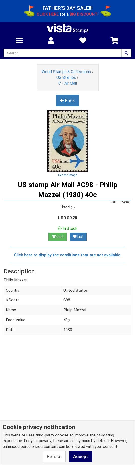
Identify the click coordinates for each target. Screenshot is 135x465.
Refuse (54, 456)
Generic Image (67, 175)
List (78, 237)
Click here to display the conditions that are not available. (67, 255)
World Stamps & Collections (66, 71)
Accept (80, 456)
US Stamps (66, 77)
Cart (57, 237)
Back (67, 100)
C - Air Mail (67, 83)
